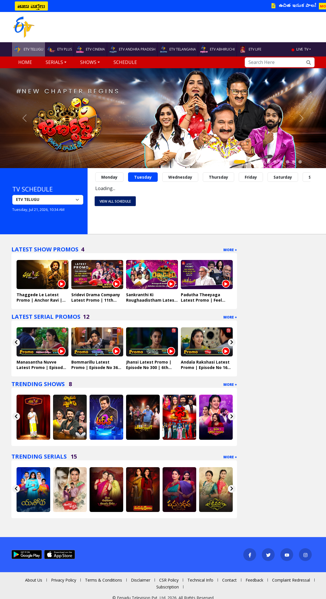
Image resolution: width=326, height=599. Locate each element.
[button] (24, 118)
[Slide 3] (256, 162)
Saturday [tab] (283, 177)
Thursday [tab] (218, 177)
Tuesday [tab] (143, 177)
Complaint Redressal (291, 580)
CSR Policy (169, 580)
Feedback (254, 580)
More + (230, 249)
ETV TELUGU (28, 49)
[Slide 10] (300, 162)
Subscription (167, 587)
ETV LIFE (250, 49)
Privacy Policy (63, 580)
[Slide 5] (268, 162)
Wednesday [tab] (180, 177)
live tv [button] (302, 49)
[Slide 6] (275, 162)
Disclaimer (140, 580)
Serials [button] (54, 62)
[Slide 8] (287, 162)
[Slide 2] (250, 162)
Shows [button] (88, 62)
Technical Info (200, 580)
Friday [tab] (251, 177)
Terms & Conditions (103, 580)
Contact (229, 580)
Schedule (125, 62)
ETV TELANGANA (177, 49)
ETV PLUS (59, 49)
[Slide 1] (239, 162)
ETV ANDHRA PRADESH (132, 49)
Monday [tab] (109, 177)
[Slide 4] (262, 162)
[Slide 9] (293, 162)
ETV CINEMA (90, 49)
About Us (33, 580)
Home (25, 62)
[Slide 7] (281, 162)
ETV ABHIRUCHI (217, 49)
